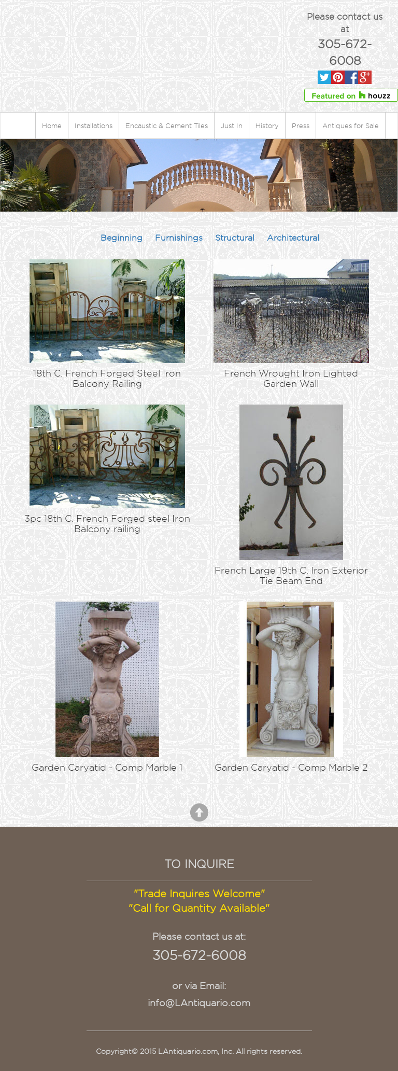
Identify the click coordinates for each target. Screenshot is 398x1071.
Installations (93, 125)
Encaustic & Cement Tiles (166, 125)
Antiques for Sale (350, 125)
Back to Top (199, 812)
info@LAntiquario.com (199, 1003)
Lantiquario (142, 34)
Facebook (351, 78)
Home (52, 125)
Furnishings (179, 237)
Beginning (122, 237)
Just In (232, 125)
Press (300, 125)
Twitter (324, 78)
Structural (234, 237)
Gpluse (365, 78)
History (267, 125)
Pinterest (338, 78)
